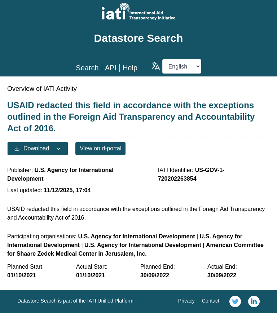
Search (87, 68)
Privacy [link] (186, 301)
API (110, 68)
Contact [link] (210, 301)
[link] (235, 301)
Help (130, 68)
